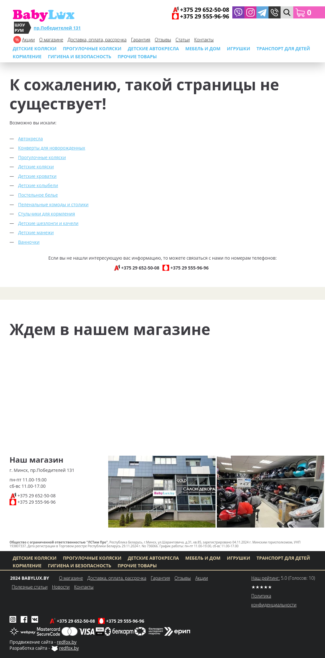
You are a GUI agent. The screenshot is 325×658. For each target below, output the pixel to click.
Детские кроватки (37, 176)
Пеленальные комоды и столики (53, 204)
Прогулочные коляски (92, 48)
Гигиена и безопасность (79, 56)
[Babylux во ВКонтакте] (34, 619)
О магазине (51, 40)
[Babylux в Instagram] (250, 12)
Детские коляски (34, 48)
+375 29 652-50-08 (36, 496)
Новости (61, 587)
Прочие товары (137, 56)
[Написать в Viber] (238, 12)
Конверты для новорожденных (51, 148)
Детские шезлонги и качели (48, 223)
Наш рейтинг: (265, 578)
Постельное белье (38, 195)
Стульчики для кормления (46, 214)
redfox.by (66, 642)
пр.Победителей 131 (57, 28)
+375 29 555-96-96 (36, 502)
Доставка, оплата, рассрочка (97, 40)
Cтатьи (183, 40)
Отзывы (163, 40)
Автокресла (30, 139)
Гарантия (140, 40)
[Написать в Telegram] (262, 12)
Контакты (204, 40)
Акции (28, 40)
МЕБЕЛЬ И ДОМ (203, 48)
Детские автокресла (153, 48)
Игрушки (238, 48)
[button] (275, 12)
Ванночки (29, 242)
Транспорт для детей (283, 48)
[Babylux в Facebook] (24, 619)
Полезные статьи (30, 587)
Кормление (27, 56)
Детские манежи (36, 232)
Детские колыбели (38, 185)
